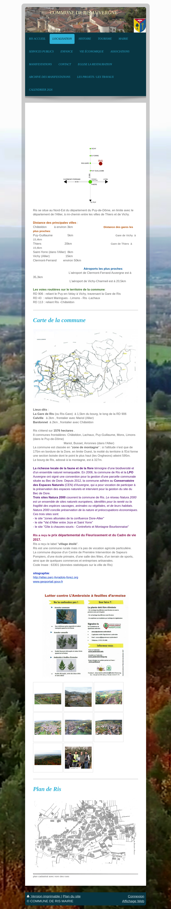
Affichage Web (133, 901)
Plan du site (72, 896)
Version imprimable (44, 896)
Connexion (136, 896)
